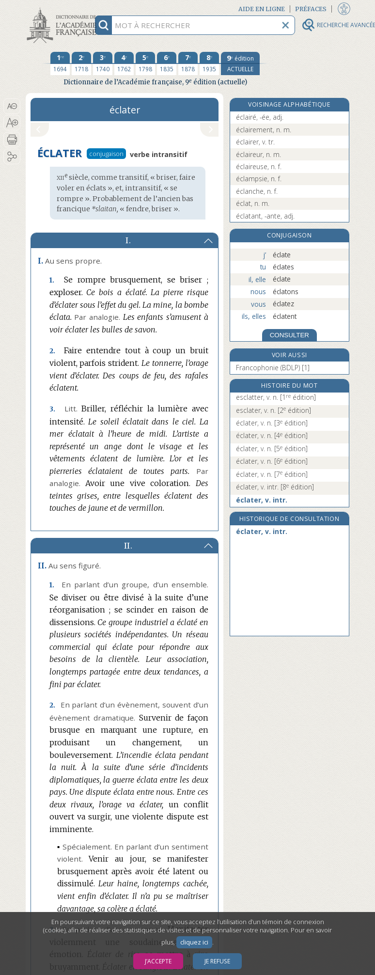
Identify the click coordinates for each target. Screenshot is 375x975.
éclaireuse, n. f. (258, 166)
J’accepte (158, 961)
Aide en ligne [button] (261, 9)
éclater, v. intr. (275, 486)
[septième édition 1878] (188, 63)
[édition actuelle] (240, 63)
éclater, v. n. (272, 422)
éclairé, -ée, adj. (259, 117)
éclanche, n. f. (257, 191)
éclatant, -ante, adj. (265, 215)
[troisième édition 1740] (102, 63)
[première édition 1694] (60, 63)
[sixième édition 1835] (166, 63)
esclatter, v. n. (276, 397)
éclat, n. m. (252, 203)
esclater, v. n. (273, 410)
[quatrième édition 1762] (124, 63)
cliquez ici (194, 942)
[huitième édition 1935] (209, 63)
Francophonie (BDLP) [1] (273, 367)
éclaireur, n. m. (258, 154)
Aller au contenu (63, 8)
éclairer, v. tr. (255, 141)
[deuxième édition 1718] (81, 63)
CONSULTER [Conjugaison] (289, 335)
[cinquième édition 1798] (145, 63)
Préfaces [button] (311, 9)
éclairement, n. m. (263, 129)
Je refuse (217, 961)
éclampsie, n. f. (258, 178)
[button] (11, 106)
